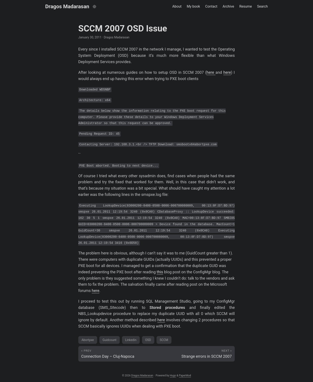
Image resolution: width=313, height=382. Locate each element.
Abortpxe (88, 340)
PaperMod (185, 375)
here (210, 72)
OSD (148, 340)
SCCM (164, 340)
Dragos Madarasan (67, 6)
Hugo (173, 375)
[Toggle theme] (94, 6)
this (160, 272)
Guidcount (110, 340)
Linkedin (131, 340)
